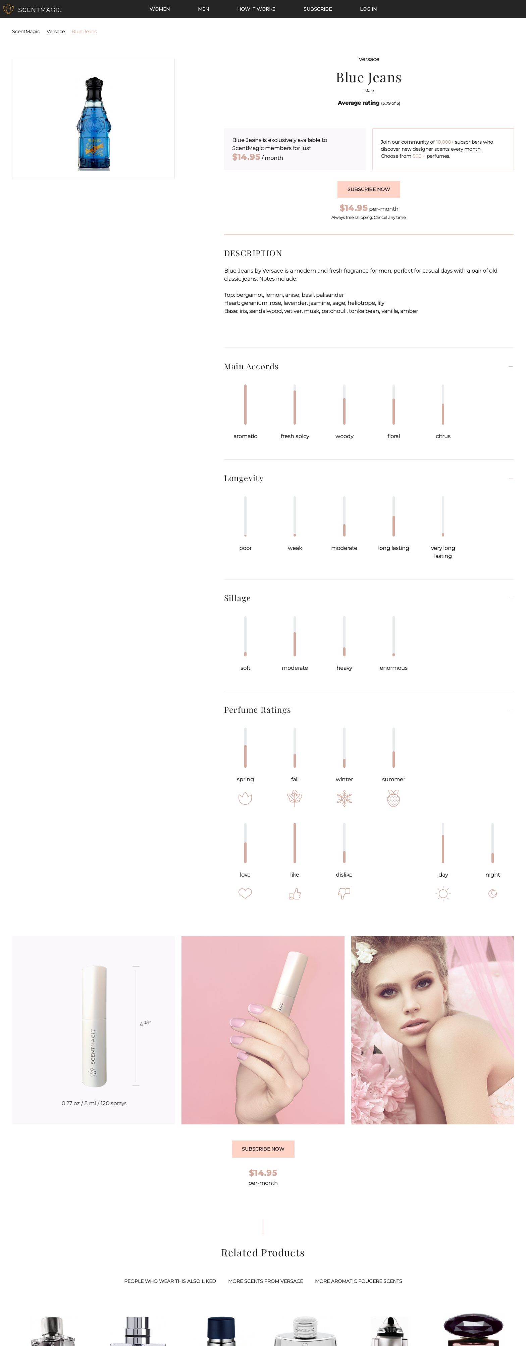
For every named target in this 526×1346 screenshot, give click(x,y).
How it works (256, 9)
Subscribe (318, 9)
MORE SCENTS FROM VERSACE (265, 1281)
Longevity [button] (244, 478)
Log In (368, 9)
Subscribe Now (263, 1149)
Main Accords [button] (251, 366)
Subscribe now (369, 189)
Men (203, 9)
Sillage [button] (237, 598)
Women (160, 9)
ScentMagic (26, 32)
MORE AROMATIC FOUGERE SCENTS (358, 1281)
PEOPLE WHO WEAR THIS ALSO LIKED (170, 1281)
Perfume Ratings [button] (258, 709)
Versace (56, 32)
